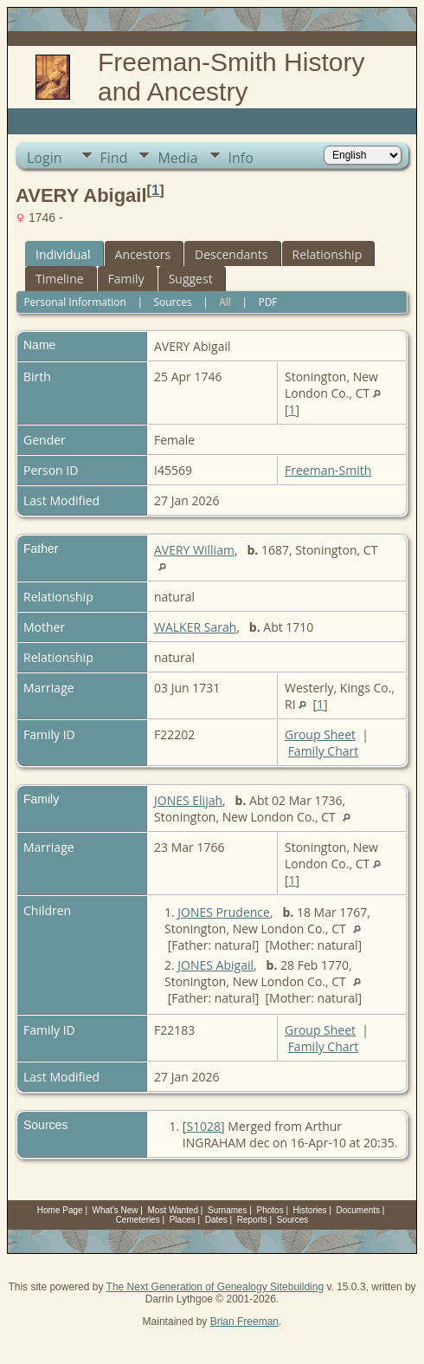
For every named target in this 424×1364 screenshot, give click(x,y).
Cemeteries (138, 1219)
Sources (172, 302)
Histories (310, 1210)
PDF (267, 302)
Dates (216, 1219)
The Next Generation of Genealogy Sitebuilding (215, 1287)
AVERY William (194, 550)
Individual (63, 254)
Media (177, 157)
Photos (270, 1210)
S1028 (203, 1126)
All (225, 302)
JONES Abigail (215, 965)
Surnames (227, 1210)
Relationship (327, 254)
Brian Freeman (244, 1321)
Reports (252, 1219)
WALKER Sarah (195, 627)
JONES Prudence (223, 912)
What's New (115, 1210)
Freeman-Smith (328, 470)
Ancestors (142, 254)
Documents (358, 1210)
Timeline (59, 278)
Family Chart (323, 751)
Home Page (60, 1210)
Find (114, 157)
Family (126, 278)
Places (183, 1219)
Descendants (231, 254)
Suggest (191, 278)
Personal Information (74, 302)
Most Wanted (173, 1210)
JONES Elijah (188, 800)
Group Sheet (320, 734)
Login (44, 157)
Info (241, 157)
